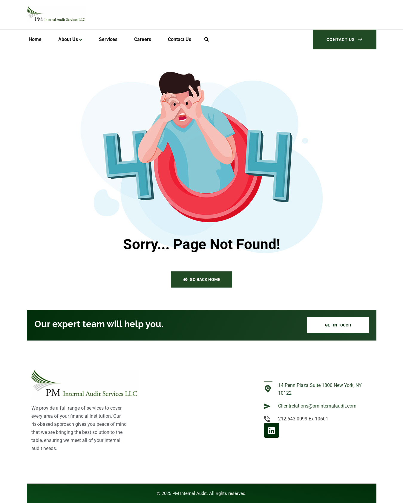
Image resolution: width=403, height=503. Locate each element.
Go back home (201, 279)
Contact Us (345, 39)
